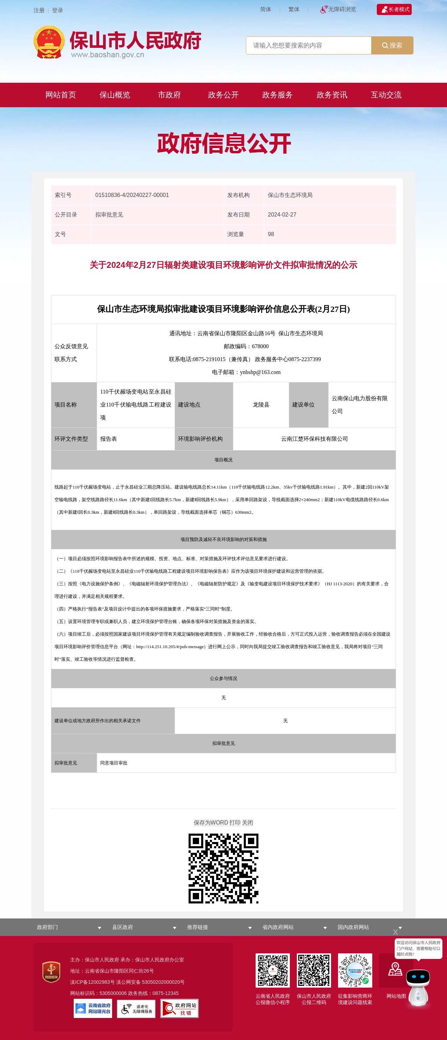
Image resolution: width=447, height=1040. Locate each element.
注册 (39, 10)
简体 (265, 9)
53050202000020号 (163, 982)
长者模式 (399, 9)
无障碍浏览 (342, 9)
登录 (57, 10)
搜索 (392, 45)
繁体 (294, 9)
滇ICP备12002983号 (92, 982)
